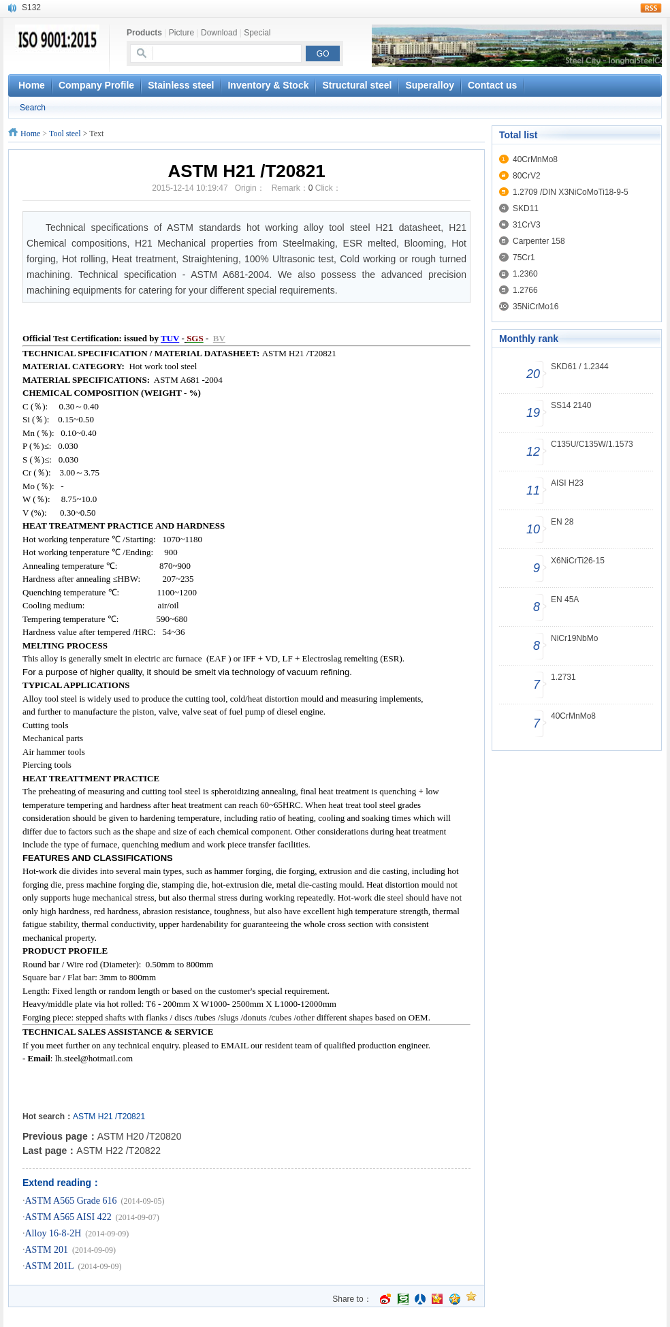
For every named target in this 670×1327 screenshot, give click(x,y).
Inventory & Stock (267, 85)
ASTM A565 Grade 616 (71, 1201)
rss (651, 8)
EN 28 (562, 522)
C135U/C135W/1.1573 (592, 444)
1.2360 (525, 274)
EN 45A (565, 599)
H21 (105, 1116)
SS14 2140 (571, 405)
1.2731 (563, 677)
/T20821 (130, 1116)
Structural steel (357, 85)
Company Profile (96, 85)
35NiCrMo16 (535, 306)
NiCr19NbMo (574, 638)
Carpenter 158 (539, 241)
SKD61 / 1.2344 (580, 366)
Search (33, 107)
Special (257, 32)
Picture (181, 32)
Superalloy (429, 85)
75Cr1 (524, 257)
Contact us (492, 85)
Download (219, 32)
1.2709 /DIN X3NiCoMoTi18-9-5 (570, 192)
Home (30, 133)
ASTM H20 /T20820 (139, 1136)
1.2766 (525, 290)
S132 (31, 7)
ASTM (84, 1116)
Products (144, 32)
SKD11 (526, 208)
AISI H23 (567, 483)
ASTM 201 (46, 1250)
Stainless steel (181, 85)
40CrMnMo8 (535, 159)
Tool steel (65, 133)
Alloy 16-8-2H (53, 1233)
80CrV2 (527, 176)
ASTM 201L (49, 1266)
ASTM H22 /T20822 (118, 1150)
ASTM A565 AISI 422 (68, 1217)
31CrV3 (527, 225)
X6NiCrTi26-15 (578, 560)
